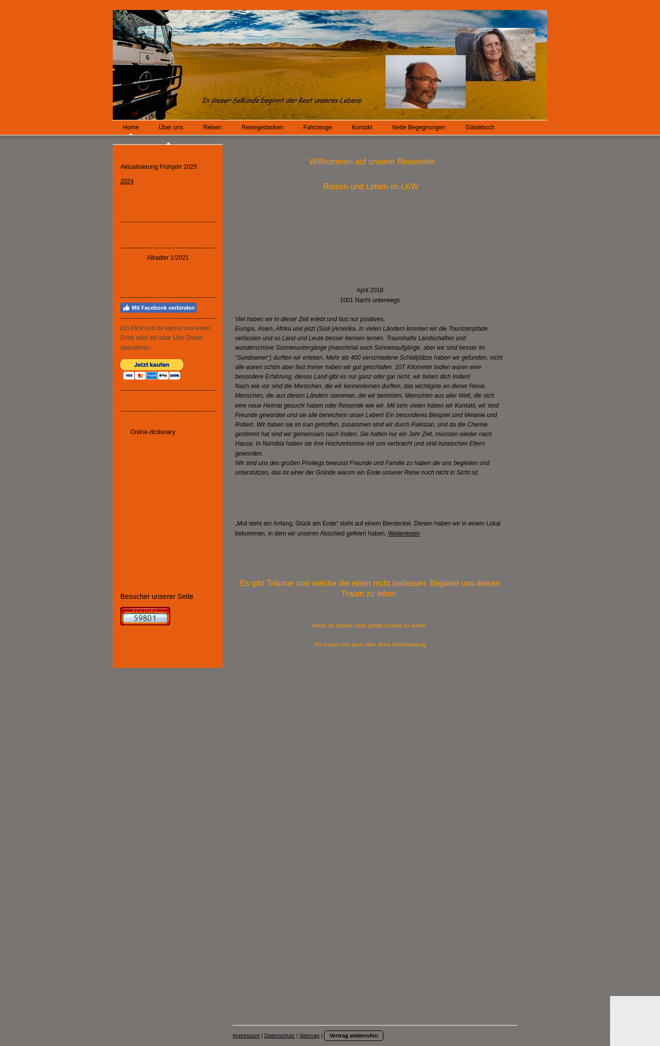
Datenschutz (279, 1036)
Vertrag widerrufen (354, 1036)
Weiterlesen (403, 533)
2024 (127, 181)
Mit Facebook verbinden (158, 308)
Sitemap (310, 1036)
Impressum (246, 1036)
